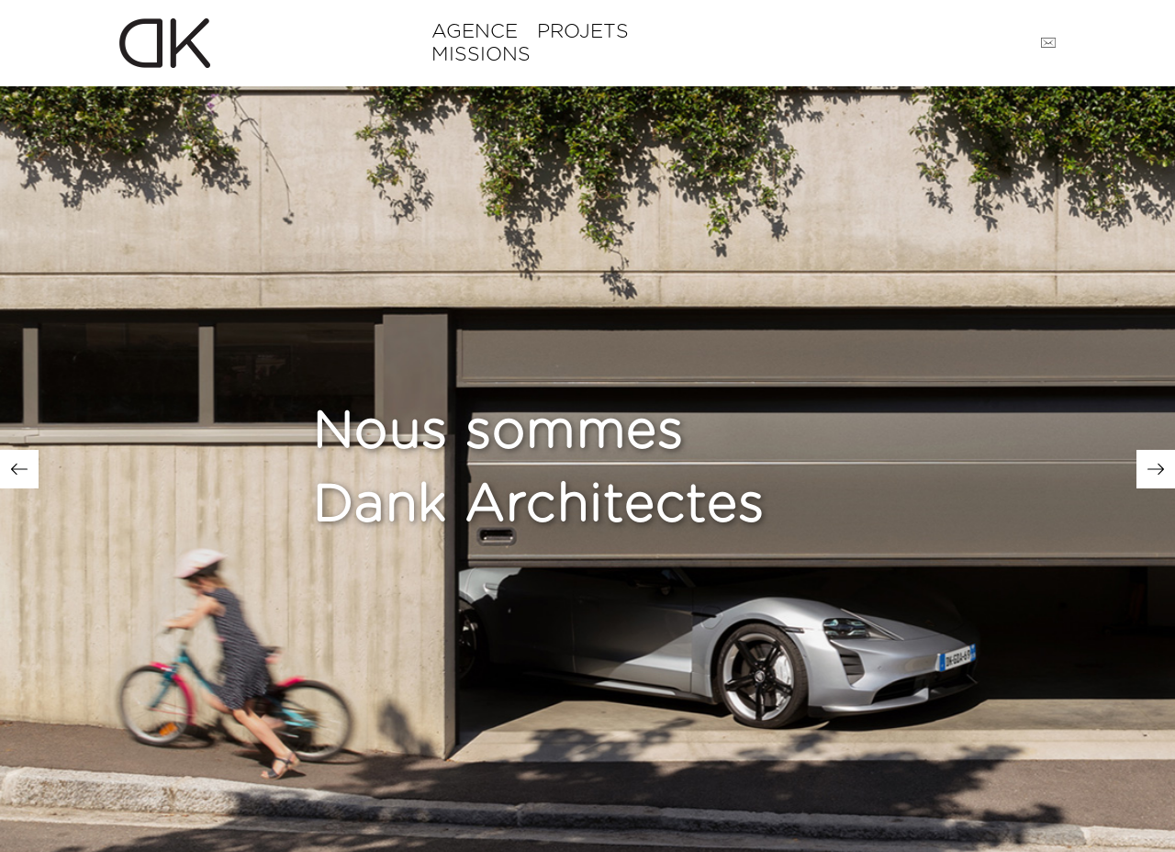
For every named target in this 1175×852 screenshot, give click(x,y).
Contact (1048, 43)
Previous (19, 469)
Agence (474, 31)
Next (1155, 469)
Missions (481, 54)
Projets (583, 31)
